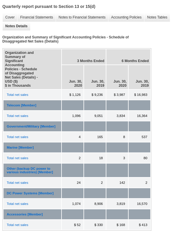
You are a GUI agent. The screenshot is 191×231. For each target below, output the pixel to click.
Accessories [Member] (25, 214)
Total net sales (17, 94)
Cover (8, 17)
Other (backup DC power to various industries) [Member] (30, 170)
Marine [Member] (20, 147)
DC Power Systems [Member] (30, 193)
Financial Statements (35, 17)
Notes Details (15, 26)
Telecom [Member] (21, 105)
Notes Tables (155, 17)
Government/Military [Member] (31, 126)
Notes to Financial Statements (80, 17)
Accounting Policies (124, 17)
